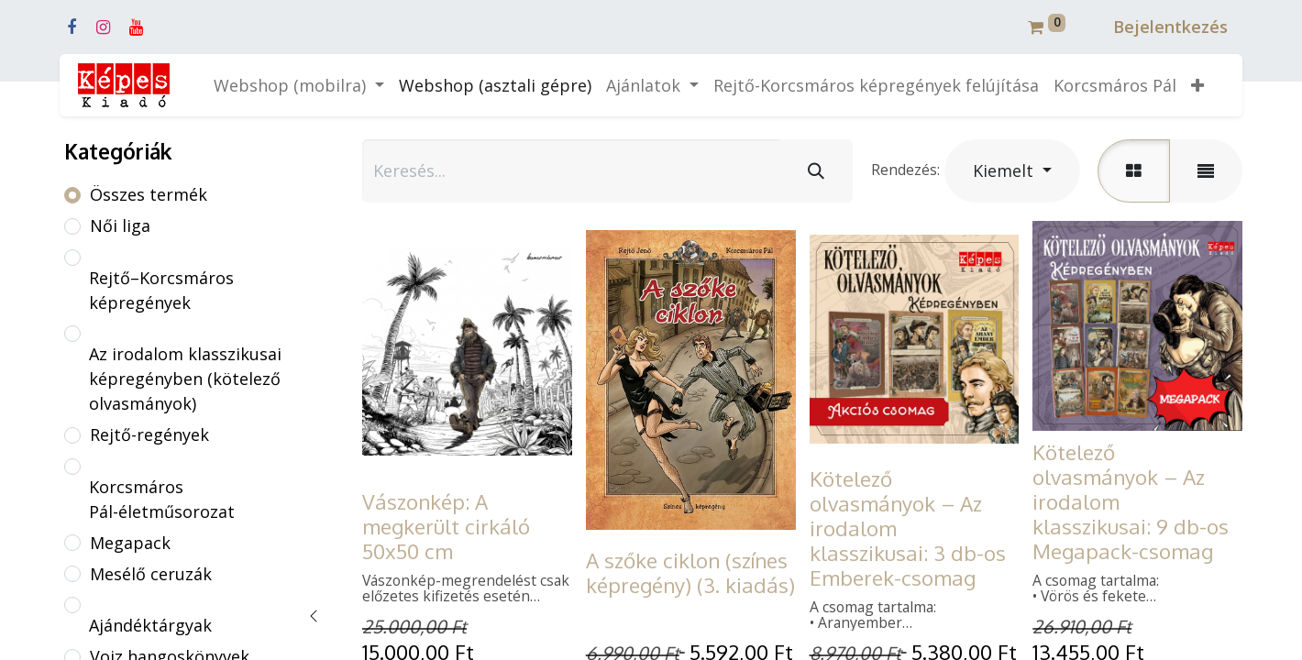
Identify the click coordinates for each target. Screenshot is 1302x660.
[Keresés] (816, 171)
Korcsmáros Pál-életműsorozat (162, 499)
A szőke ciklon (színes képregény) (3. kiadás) (690, 572)
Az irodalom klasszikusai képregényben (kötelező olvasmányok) (185, 378)
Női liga (120, 225)
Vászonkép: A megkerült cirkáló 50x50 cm (446, 526)
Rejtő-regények (149, 435)
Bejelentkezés (1170, 27)
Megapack (130, 543)
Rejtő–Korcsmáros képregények (161, 290)
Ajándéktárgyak (150, 625)
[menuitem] (495, 85)
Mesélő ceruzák (151, 574)
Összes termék (148, 194)
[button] (1197, 85)
